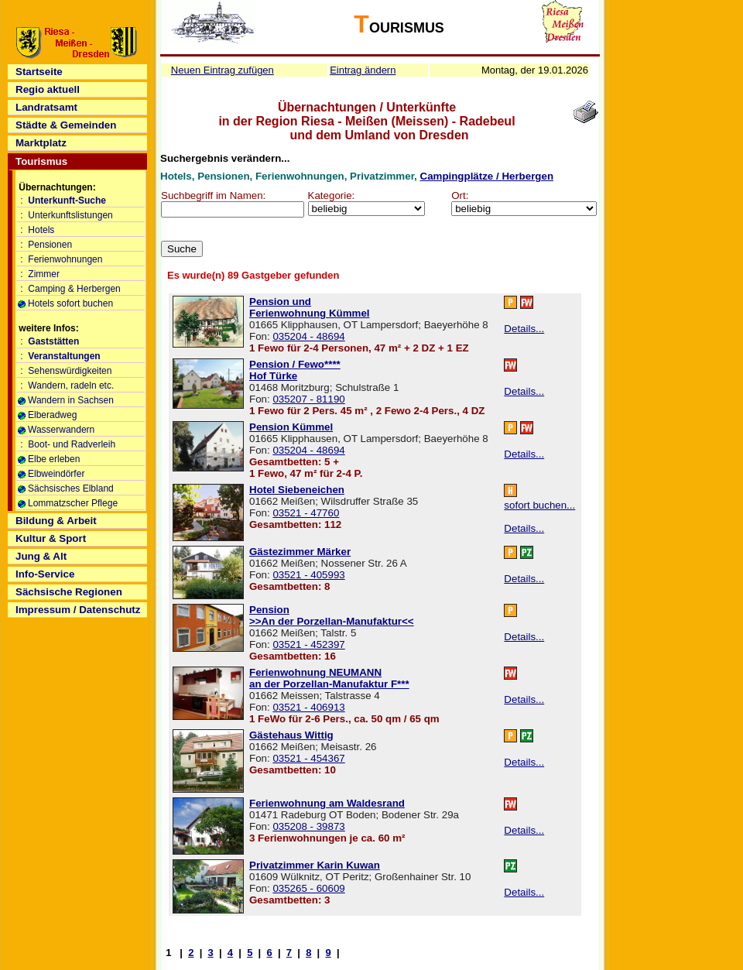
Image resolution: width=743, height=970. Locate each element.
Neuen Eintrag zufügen (222, 70)
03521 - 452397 (308, 644)
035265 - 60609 (308, 888)
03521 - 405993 (308, 575)
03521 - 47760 (305, 513)
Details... (524, 328)
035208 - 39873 (308, 826)
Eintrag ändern (362, 70)
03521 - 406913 (308, 707)
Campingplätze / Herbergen (487, 176)
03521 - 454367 (308, 758)
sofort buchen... (539, 505)
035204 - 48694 (308, 336)
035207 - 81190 (308, 399)
